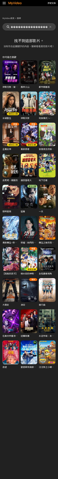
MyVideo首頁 (8, 18)
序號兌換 (52, 3)
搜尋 (19, 18)
